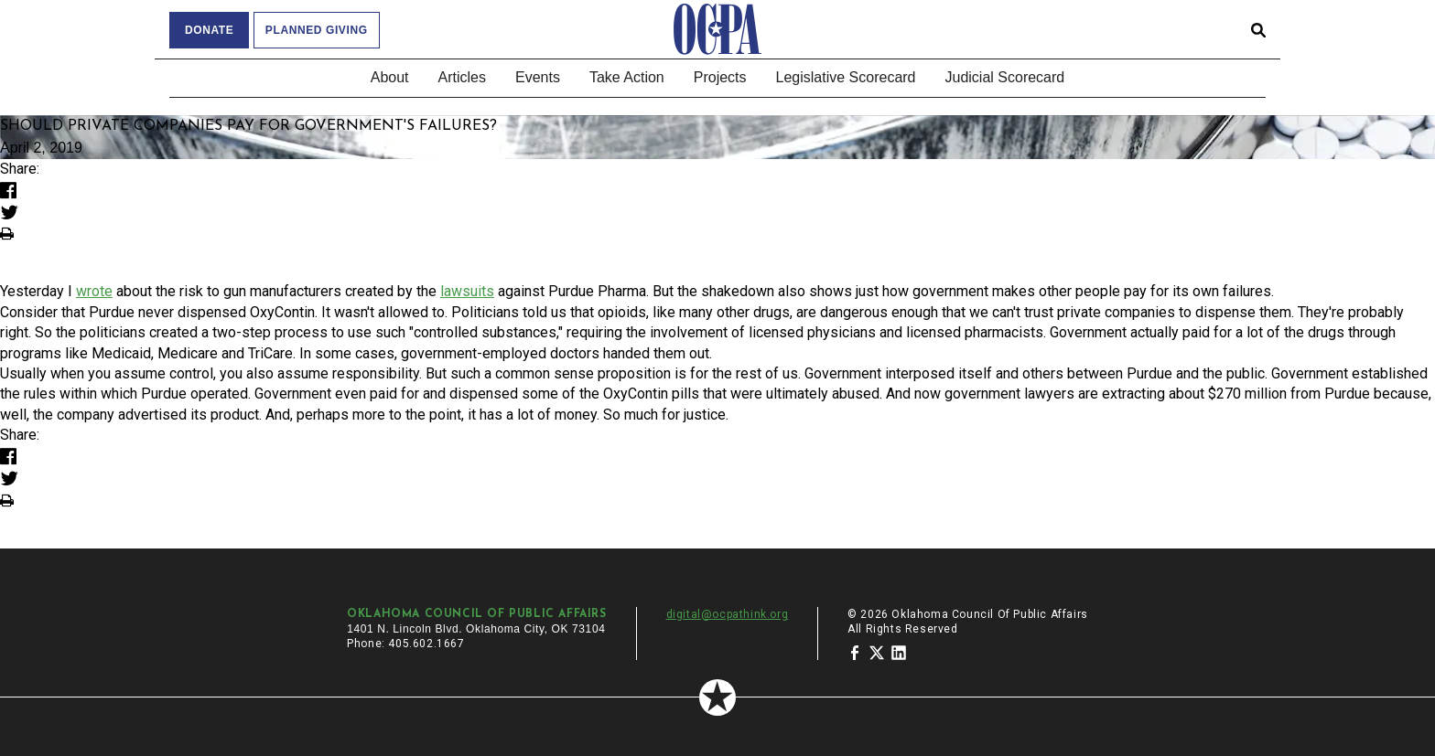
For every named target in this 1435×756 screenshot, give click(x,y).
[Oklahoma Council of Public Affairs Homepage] (717, 29)
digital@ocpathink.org (727, 614)
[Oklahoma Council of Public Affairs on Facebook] (854, 651)
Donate (209, 30)
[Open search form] (1258, 29)
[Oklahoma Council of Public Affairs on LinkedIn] (898, 651)
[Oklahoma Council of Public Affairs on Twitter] (876, 651)
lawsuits (467, 291)
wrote (94, 291)
